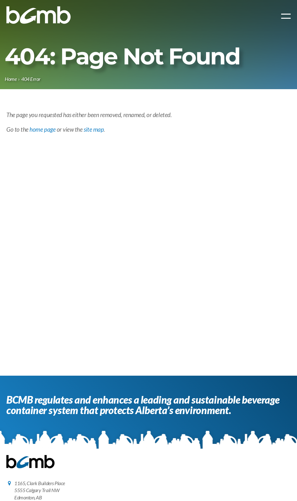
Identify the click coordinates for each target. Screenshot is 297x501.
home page (42, 129)
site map (94, 129)
